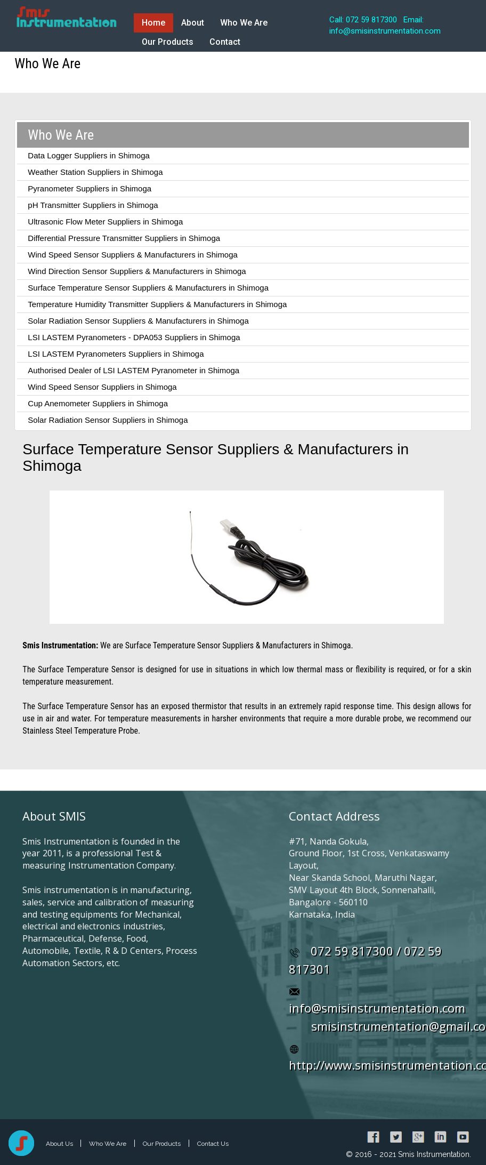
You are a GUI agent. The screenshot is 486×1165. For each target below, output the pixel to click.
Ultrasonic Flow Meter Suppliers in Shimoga (105, 221)
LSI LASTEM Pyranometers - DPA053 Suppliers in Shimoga (134, 337)
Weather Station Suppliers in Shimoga (95, 171)
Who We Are (244, 23)
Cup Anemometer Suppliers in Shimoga (98, 403)
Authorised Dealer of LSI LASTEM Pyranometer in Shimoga (133, 370)
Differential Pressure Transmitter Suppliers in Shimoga (124, 238)
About (192, 23)
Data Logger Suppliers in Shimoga (88, 155)
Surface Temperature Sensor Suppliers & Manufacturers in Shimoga (148, 287)
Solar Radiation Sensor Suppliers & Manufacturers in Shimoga (138, 320)
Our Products (167, 42)
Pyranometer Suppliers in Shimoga (89, 188)
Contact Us (213, 1143)
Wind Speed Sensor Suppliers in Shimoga (102, 386)
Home (153, 23)
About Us (60, 1143)
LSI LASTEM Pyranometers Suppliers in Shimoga (116, 353)
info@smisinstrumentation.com (377, 1008)
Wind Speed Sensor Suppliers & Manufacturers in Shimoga (133, 254)
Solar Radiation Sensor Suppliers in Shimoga (108, 419)
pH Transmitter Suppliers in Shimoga (93, 205)
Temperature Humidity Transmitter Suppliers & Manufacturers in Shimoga (157, 304)
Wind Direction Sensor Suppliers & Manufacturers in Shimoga (137, 271)
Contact (224, 42)
